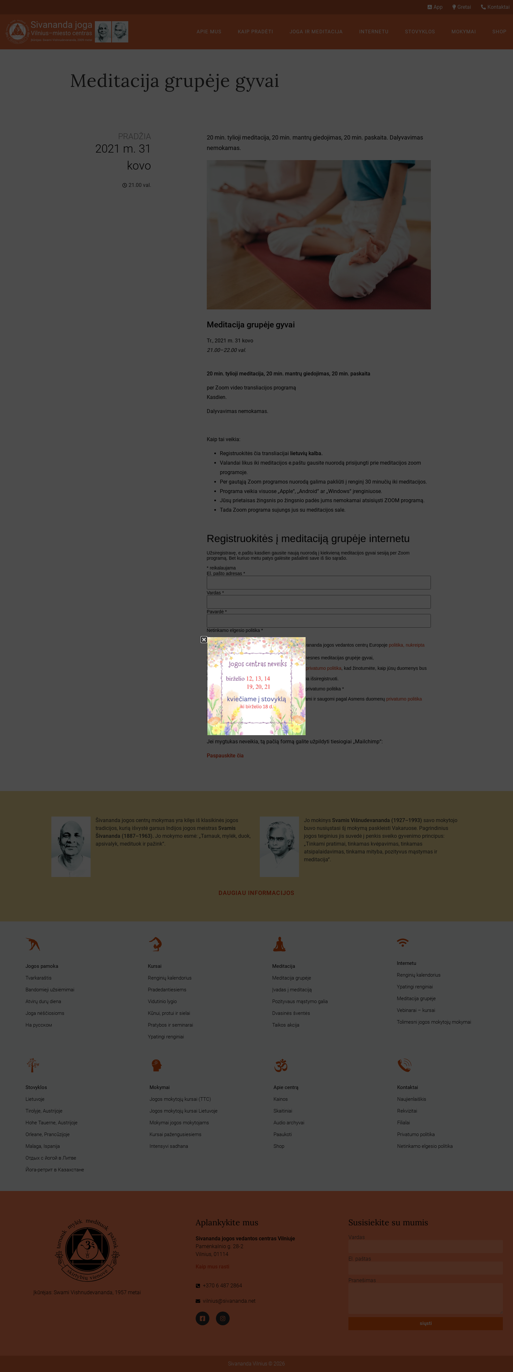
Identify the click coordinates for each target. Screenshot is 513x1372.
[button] (204, 639)
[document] (256, 686)
